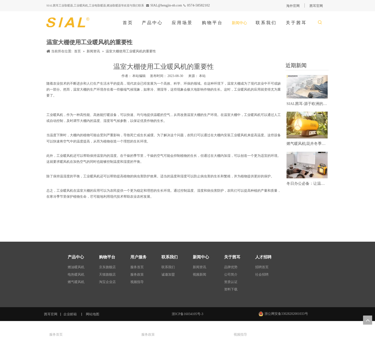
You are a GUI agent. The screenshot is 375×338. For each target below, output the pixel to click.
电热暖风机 (76, 274)
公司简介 (230, 274)
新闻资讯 (199, 267)
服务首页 (137, 267)
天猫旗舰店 (107, 274)
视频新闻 (199, 274)
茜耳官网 (50, 314)
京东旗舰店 (107, 267)
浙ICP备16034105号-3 (187, 314)
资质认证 (230, 282)
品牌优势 (230, 267)
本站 (202, 76)
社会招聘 (262, 274)
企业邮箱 (70, 314)
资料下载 (230, 289)
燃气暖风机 (76, 282)
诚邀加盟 (168, 274)
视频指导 (137, 282)
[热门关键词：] (320, 22)
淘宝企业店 (107, 282)
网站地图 (93, 314)
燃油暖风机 (76, 267)
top (367, 320)
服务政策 (137, 274)
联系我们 (168, 267)
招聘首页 (262, 267)
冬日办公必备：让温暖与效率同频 (307, 183)
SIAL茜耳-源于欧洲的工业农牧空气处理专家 (307, 104)
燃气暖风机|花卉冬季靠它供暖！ (307, 144)
